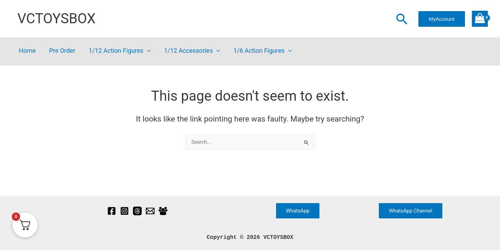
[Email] (150, 210)
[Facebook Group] (163, 210)
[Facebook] (111, 210)
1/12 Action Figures (117, 51)
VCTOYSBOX (56, 18)
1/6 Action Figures (258, 51)
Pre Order (61, 51)
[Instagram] (124, 210)
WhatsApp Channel (411, 210)
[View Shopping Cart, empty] (480, 19)
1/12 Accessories (189, 51)
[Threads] (137, 210)
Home (26, 51)
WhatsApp (298, 210)
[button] (402, 19)
